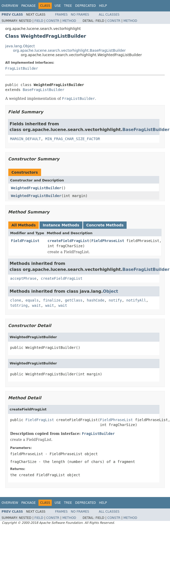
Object (110, 291)
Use (58, 6)
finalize (51, 300)
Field (38, 21)
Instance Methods (61, 225)
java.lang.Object (20, 46)
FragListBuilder (21, 68)
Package (28, 6)
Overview (10, 6)
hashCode (95, 300)
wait (36, 305)
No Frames (80, 14)
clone (15, 300)
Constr (52, 21)
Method (69, 21)
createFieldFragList (68, 241)
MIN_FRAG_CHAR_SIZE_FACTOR (72, 139)
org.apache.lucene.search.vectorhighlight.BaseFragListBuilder (69, 50)
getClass (73, 300)
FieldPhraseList (107, 241)
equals (32, 300)
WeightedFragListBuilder (36, 188)
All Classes (109, 14)
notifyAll (136, 300)
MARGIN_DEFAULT (25, 139)
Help (103, 6)
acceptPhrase (23, 278)
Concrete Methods (105, 225)
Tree (68, 6)
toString (19, 305)
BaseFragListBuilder (43, 90)
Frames (61, 14)
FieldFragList (25, 241)
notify (115, 300)
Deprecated (85, 6)
